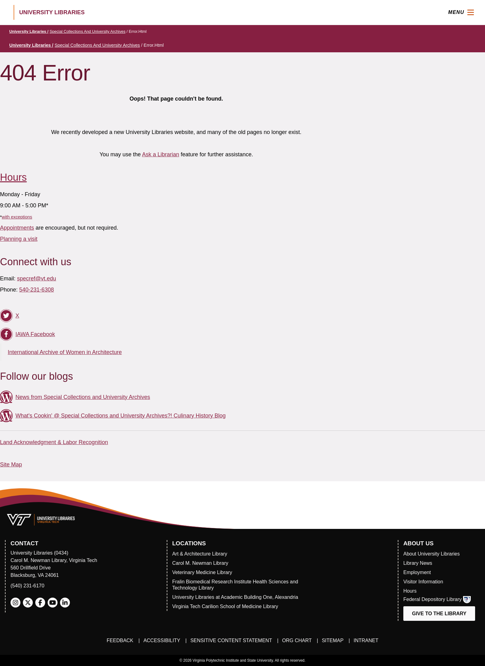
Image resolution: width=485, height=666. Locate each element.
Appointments (17, 228)
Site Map (11, 464)
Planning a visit (18, 239)
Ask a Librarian (160, 154)
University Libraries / (29, 31)
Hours (13, 177)
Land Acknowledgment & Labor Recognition (54, 442)
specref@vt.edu (36, 278)
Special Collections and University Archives (87, 31)
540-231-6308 (36, 290)
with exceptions (17, 216)
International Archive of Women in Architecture (65, 352)
